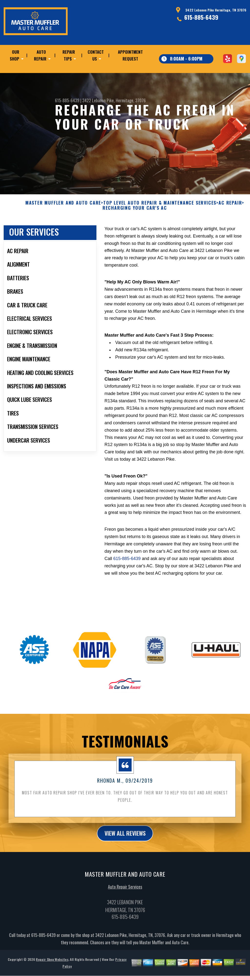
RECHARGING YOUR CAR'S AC (135, 213)
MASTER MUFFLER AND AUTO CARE (63, 207)
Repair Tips (68, 55)
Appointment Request (130, 55)
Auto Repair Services (125, 892)
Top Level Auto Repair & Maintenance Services (159, 207)
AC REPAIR (230, 207)
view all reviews (125, 837)
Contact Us (96, 55)
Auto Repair (40, 55)
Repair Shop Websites (52, 964)
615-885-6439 (201, 17)
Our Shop (14, 55)
